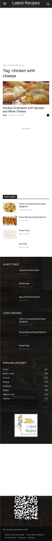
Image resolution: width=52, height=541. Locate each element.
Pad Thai (23, 244)
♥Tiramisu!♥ (24, 283)
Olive (5, 115)
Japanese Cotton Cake (29, 270)
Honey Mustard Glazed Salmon (32, 217)
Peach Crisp (24, 230)
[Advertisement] (26, 35)
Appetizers (7, 103)
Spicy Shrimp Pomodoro (29, 297)
